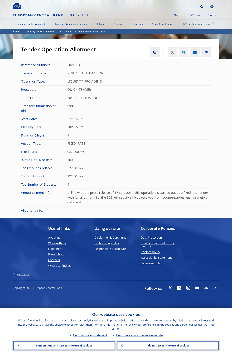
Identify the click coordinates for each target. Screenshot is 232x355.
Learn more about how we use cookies (139, 335)
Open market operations (91, 31)
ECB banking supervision (199, 24)
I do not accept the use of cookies (168, 345)
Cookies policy (150, 252)
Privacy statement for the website (158, 244)
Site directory (23, 274)
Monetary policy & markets (31, 24)
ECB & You (195, 15)
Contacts (54, 260)
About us (179, 15)
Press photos (57, 254)
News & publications (163, 24)
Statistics (101, 24)
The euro (119, 24)
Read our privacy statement (90, 335)
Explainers (55, 249)
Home (16, 31)
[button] (208, 7)
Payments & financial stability (71, 24)
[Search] (183, 6)
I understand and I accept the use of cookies (64, 345)
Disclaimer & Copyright (110, 237)
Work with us (57, 243)
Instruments (66, 31)
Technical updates (106, 243)
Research (138, 24)
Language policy (152, 263)
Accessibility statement (156, 257)
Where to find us (59, 265)
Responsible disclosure (110, 249)
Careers (212, 15)
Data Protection (151, 237)
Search (202, 7)
